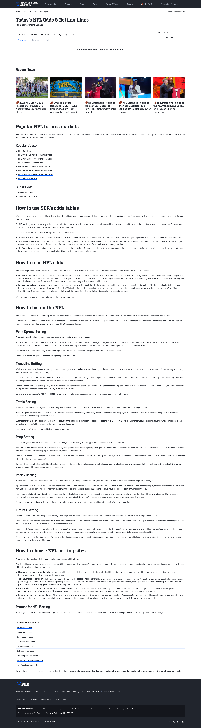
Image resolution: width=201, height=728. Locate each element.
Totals (48, 40)
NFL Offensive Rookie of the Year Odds (35, 166)
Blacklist (37, 691)
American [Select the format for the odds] (171, 37)
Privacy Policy (46, 699)
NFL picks (49, 137)
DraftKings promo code (43, 584)
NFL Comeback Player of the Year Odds (35, 174)
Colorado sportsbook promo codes (111, 671)
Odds (25, 11)
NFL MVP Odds (24, 151)
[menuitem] (24, 691)
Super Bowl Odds (25, 192)
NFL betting (21, 134)
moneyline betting (48, 394)
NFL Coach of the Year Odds (30, 162)
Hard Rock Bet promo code (27, 665)
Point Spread (45, 11)
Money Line (35, 40)
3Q (66, 35)
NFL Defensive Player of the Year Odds (35, 159)
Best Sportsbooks (93, 691)
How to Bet (66, 691)
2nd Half (45, 35)
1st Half (34, 35)
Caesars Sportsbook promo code (29, 655)
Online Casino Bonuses (111, 691)
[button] (176, 11)
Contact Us (33, 699)
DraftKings (131, 598)
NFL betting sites (23, 567)
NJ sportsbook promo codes (169, 671)
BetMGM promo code (165, 581)
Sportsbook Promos (23, 691)
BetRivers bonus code (25, 651)
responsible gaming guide (43, 591)
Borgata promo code (25, 637)
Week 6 (182, 11)
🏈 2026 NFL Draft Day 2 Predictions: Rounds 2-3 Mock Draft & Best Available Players (31, 107)
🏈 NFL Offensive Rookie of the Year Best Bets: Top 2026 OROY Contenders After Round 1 (135, 107)
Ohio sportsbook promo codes (81, 671)
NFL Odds (33, 11)
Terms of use (20, 699)
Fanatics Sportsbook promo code (30, 660)
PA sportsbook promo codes (139, 671)
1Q (54, 35)
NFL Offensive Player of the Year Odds (35, 155)
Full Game (22, 35)
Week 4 (170, 11)
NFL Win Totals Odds (27, 178)
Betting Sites (78, 691)
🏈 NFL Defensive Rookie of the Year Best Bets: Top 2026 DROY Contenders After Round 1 (100, 107)
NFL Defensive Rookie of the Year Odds (35, 170)
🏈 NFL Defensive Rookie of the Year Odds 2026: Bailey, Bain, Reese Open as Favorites (168, 107)
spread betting (49, 355)
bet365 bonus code (24, 627)
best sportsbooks (126, 612)
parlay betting (33, 502)
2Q (60, 35)
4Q (72, 35)
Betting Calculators (51, 691)
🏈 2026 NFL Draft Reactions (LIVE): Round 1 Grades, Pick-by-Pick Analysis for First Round (64, 107)
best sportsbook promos (88, 579)
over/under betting (59, 429)
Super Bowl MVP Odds (28, 196)
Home (18, 11)
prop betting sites (112, 464)
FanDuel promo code (25, 646)
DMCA (57, 699)
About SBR (67, 699)
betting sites (143, 612)
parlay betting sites (88, 598)
